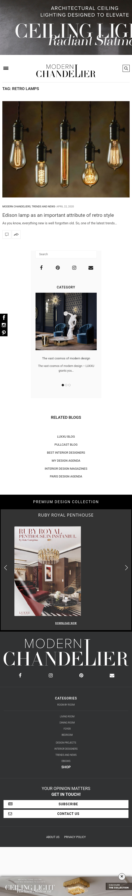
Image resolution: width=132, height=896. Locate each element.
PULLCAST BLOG (65, 444)
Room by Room (66, 704)
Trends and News (43, 206)
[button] (126, 568)
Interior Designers (66, 749)
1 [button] (63, 385)
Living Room (67, 716)
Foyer (67, 728)
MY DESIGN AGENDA (66, 460)
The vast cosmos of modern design (66, 358)
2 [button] (66, 385)
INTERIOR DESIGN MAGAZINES (66, 468)
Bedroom (67, 735)
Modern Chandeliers (16, 206)
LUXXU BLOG (66, 436)
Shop (66, 767)
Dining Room (67, 722)
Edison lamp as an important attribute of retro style (58, 215)
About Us (53, 837)
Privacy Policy (75, 837)
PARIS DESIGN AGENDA (66, 476)
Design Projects (66, 742)
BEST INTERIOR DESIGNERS (66, 452)
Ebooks (66, 761)
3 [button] (69, 385)
